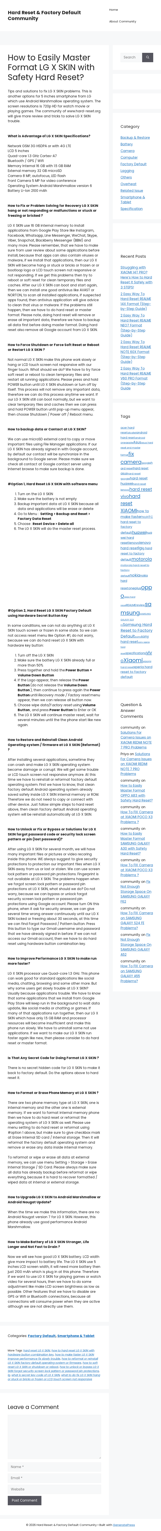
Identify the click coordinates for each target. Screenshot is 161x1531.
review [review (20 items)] (140, 605)
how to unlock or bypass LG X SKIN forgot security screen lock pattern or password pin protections (53, 1369)
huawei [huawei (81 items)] (139, 532)
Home (113, 10)
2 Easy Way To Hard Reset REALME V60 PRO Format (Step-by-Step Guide (136, 378)
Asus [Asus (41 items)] (137, 442)
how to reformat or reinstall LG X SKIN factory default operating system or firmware (53, 1361)
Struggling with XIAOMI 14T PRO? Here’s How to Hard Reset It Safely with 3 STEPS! (136, 277)
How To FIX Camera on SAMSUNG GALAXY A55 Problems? (137, 973)
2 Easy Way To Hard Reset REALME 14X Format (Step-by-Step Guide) (136, 301)
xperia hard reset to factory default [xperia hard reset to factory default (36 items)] (136, 672)
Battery (127, 144)
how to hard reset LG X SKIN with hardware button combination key (51, 1353)
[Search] (147, 57)
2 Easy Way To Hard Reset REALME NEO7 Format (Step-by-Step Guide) (136, 325)
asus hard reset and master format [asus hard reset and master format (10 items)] (137, 449)
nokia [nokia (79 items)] (135, 575)
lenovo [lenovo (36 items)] (134, 542)
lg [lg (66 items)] (140, 548)
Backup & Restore (135, 137)
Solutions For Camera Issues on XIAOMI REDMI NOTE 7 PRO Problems (136, 740)
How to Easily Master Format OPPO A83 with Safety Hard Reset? (137, 793)
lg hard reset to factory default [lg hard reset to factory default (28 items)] (136, 554)
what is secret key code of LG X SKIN (35, 1375)
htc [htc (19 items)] (144, 517)
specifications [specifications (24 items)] (136, 653)
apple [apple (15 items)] (129, 442)
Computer (129, 157)
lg (9, 1375)
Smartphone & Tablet (75, 1336)
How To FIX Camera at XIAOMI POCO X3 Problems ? (137, 817)
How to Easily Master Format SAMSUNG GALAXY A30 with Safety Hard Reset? (135, 843)
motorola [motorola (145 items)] (141, 559)
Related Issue (132, 190)
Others (126, 177)
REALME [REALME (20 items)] (131, 605)
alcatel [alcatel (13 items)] (132, 432)
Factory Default (42, 1336)
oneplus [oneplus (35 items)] (134, 588)
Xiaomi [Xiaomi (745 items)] (133, 660)
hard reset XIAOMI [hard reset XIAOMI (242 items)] (130, 503)
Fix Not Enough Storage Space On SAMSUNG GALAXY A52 (136, 944)
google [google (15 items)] (146, 463)
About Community (122, 21)
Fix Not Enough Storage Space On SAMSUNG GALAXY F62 (136, 891)
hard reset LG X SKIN (36, 1350)
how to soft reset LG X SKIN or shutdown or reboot (53, 1365)
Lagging (127, 170)
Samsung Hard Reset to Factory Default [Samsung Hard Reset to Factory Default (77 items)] (136, 630)
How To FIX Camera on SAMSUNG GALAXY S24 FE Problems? (137, 920)
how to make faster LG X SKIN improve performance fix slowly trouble (51, 1357)
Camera (128, 151)
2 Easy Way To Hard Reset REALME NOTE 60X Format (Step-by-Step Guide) (136, 352)
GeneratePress (124, 1525)
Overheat (128, 184)
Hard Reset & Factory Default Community (44, 15)
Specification (132, 208)
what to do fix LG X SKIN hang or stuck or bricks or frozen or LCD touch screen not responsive (54, 1377)
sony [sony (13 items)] (138, 636)
